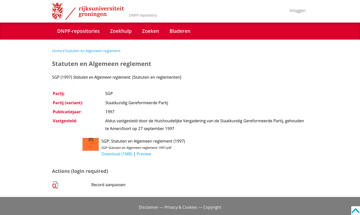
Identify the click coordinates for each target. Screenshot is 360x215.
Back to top (355, 210)
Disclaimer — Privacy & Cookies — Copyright (180, 207)
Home (57, 50)
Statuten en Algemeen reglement (92, 50)
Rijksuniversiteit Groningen (88, 11)
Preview (143, 154)
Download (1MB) (117, 154)
